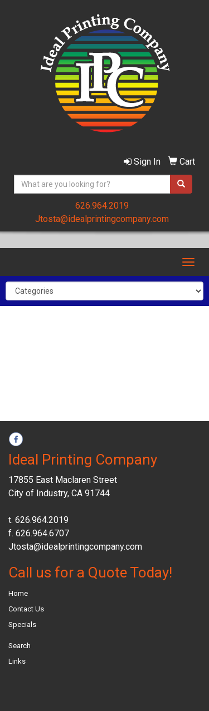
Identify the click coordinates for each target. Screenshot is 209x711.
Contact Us (26, 609)
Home (18, 593)
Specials (22, 624)
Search (19, 645)
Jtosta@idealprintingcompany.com (102, 219)
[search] (181, 184)
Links (17, 661)
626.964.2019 (102, 205)
